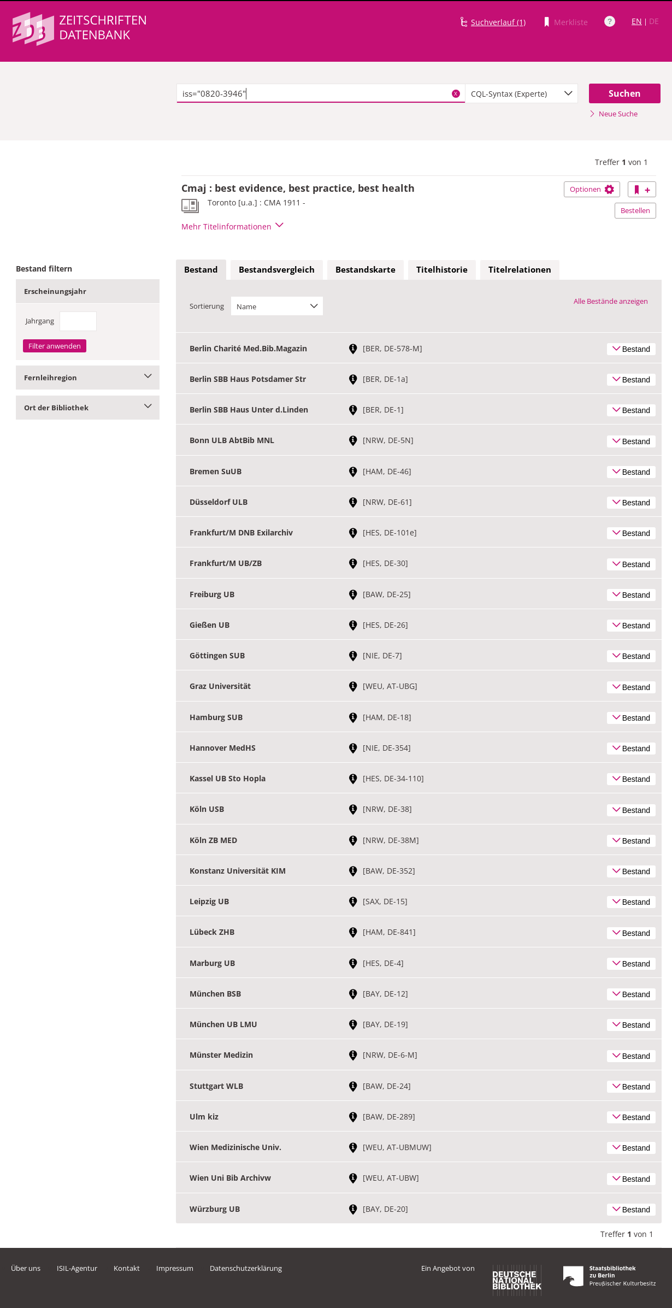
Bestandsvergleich (277, 269)
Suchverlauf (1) (498, 22)
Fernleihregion (87, 377)
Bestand (201, 269)
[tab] (201, 270)
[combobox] (521, 93)
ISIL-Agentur (77, 1268)
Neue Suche (613, 114)
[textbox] (320, 93)
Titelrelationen (519, 269)
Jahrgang (40, 321)
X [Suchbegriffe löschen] (455, 93)
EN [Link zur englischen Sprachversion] (637, 21)
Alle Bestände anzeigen (611, 301)
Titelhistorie (442, 269)
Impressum (174, 1268)
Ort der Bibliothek (87, 408)
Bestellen (635, 210)
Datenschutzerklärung (246, 1268)
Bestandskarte (365, 269)
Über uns (25, 1268)
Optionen (592, 189)
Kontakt (127, 1268)
